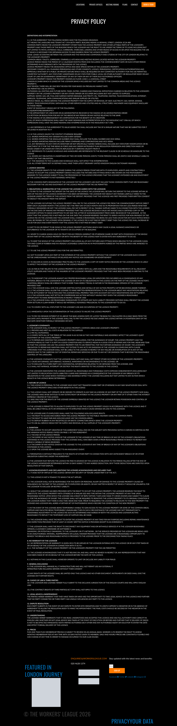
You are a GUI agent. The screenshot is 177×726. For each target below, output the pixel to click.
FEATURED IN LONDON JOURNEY (43, 670)
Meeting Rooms (112, 4)
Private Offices (95, 4)
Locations (80, 4)
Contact (134, 4)
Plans (124, 4)
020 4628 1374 (78, 663)
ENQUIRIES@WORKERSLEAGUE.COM (89, 658)
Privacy (120, 721)
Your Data (141, 721)
